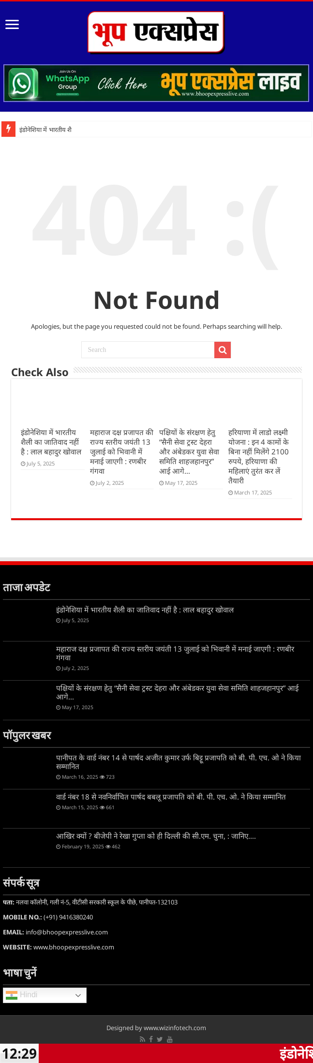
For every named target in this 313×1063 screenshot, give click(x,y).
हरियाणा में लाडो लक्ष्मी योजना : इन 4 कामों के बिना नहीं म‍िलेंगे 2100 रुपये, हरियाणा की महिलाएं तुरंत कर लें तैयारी (258, 456)
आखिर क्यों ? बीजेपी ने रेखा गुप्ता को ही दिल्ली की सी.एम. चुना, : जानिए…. (156, 836)
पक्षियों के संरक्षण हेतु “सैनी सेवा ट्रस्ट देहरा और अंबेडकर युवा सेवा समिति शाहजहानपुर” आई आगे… (189, 451)
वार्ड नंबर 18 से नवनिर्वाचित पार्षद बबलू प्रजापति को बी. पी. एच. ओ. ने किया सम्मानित (171, 796)
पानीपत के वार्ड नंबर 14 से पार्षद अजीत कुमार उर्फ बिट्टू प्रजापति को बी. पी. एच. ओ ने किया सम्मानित (178, 762)
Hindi (21, 995)
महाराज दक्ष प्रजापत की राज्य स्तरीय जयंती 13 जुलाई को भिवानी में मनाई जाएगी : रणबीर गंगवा (121, 451)
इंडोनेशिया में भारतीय (42, 129)
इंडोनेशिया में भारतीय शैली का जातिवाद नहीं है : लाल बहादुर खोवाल (51, 441)
